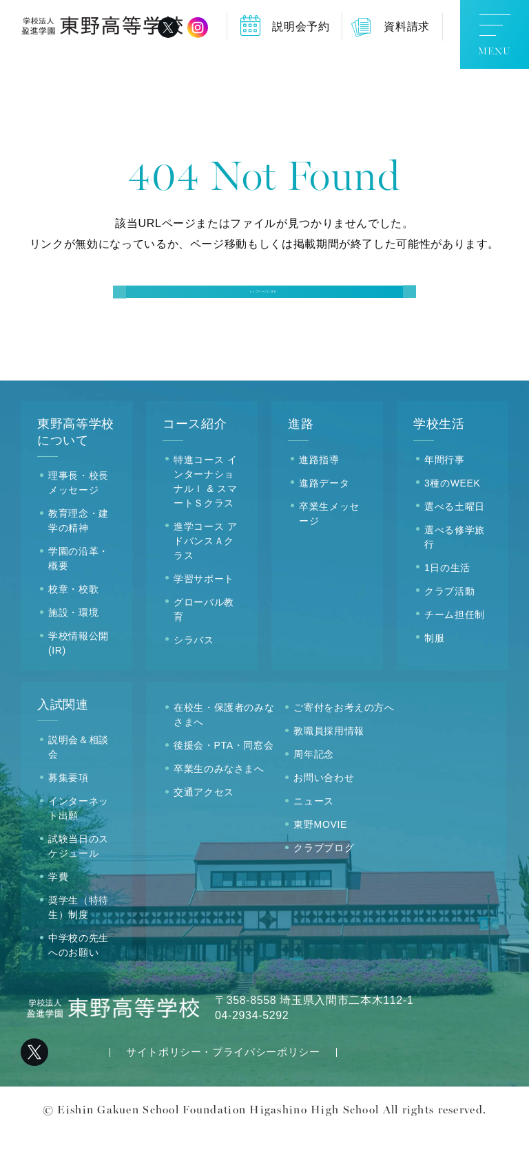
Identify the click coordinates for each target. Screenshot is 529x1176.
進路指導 (319, 503)
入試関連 (63, 749)
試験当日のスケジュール (78, 890)
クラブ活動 (449, 634)
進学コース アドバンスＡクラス (205, 584)
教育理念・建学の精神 (78, 564)
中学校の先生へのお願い (78, 989)
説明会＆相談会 (78, 791)
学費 (58, 920)
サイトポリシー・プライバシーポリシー (223, 1096)
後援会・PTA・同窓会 (223, 789)
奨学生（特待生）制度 (78, 951)
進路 (300, 468)
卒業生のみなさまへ (219, 812)
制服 (434, 681)
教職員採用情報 (328, 774)
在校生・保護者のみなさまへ (224, 758)
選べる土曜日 (454, 549)
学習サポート (204, 622)
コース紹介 (195, 468)
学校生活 (439, 468)
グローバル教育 (204, 652)
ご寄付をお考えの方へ (343, 751)
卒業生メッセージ (329, 557)
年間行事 (444, 503)
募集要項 (68, 821)
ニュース (313, 845)
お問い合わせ (323, 821)
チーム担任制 (454, 657)
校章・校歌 (73, 633)
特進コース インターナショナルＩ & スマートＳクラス (205, 525)
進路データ (324, 526)
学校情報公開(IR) (78, 687)
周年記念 (313, 798)
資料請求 (407, 26)
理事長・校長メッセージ (78, 526)
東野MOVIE (320, 868)
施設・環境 (73, 656)
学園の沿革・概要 (78, 602)
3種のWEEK (452, 526)
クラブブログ (323, 891)
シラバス (194, 683)
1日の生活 (447, 611)
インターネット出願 (78, 852)
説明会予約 (300, 26)
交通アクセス (204, 836)
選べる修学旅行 (454, 580)
